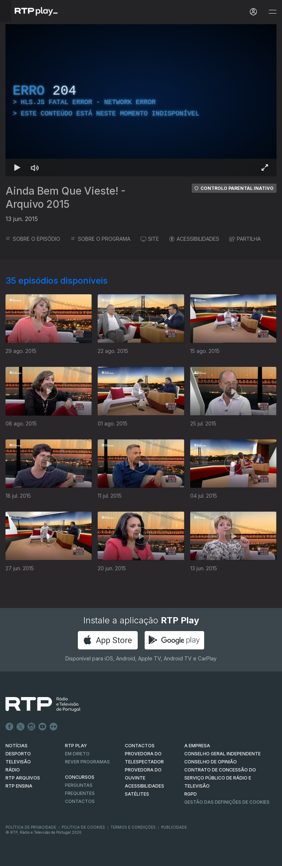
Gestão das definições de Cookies (227, 802)
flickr (54, 727)
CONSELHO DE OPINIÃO (210, 761)
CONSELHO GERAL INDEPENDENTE (222, 753)
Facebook (10, 727)
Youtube (43, 727)
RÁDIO (13, 770)
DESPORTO (18, 753)
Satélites (137, 794)
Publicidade (174, 827)
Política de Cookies (83, 827)
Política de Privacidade (31, 827)
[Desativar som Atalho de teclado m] (35, 167)
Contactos (80, 801)
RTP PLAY (76, 745)
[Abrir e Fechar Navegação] (272, 12)
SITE (150, 239)
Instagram (32, 727)
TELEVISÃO (18, 761)
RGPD (190, 794)
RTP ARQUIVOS (23, 778)
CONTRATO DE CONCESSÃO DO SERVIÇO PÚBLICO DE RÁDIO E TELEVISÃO (220, 778)
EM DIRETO (77, 753)
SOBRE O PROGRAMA (100, 239)
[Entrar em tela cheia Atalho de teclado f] (265, 167)
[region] (141, 100)
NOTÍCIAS (17, 745)
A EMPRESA (197, 745)
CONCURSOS (79, 777)
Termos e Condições (133, 827)
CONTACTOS (140, 745)
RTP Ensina (19, 786)
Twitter (21, 727)
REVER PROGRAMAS (87, 761)
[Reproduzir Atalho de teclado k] (17, 167)
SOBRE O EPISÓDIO (33, 239)
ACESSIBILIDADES (194, 239)
